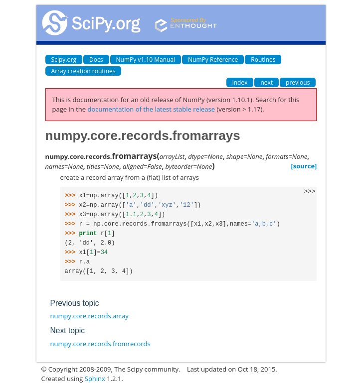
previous (298, 82)
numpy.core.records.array (89, 315)
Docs (96, 59)
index (240, 82)
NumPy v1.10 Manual (146, 59)
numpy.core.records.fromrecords (100, 343)
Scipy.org (64, 59)
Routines (263, 59)
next (266, 82)
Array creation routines (83, 71)
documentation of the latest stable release (151, 109)
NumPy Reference (213, 59)
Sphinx (95, 378)
